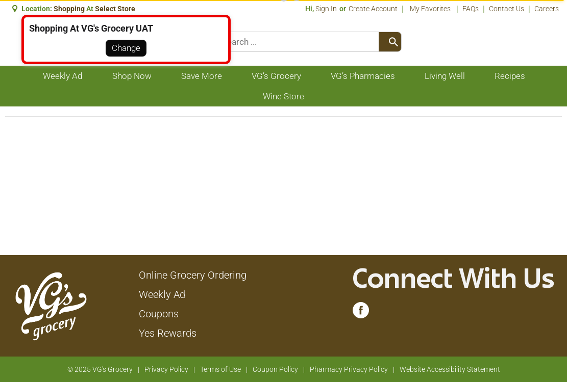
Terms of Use (220, 369)
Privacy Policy (166, 369)
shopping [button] (69, 9)
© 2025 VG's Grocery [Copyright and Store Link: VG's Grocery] (100, 369)
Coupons (159, 314)
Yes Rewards (167, 333)
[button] (116, 9)
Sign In (326, 9)
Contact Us (506, 9)
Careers (546, 9)
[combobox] (309, 42)
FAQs (470, 9)
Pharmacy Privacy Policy (349, 369)
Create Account (373, 9)
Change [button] (126, 48)
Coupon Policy (275, 369)
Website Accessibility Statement (450, 369)
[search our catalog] (390, 41)
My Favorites (431, 9)
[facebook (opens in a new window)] (361, 313)
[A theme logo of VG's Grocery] (50, 305)
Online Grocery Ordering (192, 275)
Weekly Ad (162, 294)
